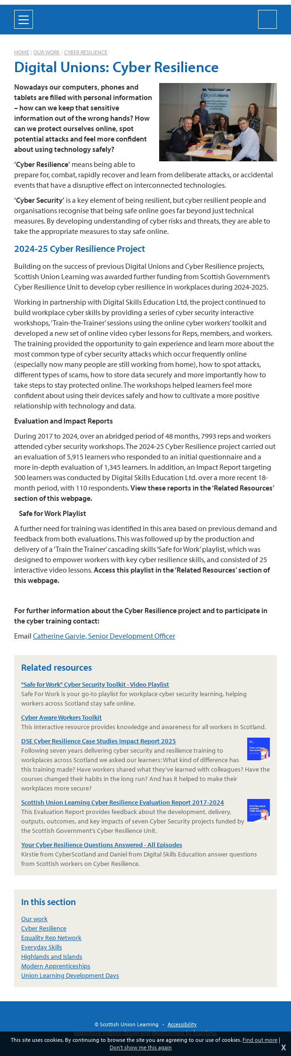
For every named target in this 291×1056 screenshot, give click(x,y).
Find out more (259, 1039)
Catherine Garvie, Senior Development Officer (104, 635)
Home (21, 52)
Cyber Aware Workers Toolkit (61, 717)
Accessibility (182, 1024)
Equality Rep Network (51, 937)
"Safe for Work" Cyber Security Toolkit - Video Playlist (95, 684)
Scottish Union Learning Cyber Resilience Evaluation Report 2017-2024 (145, 802)
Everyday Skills (41, 947)
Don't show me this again (141, 1047)
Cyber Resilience (85, 52)
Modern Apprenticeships (55, 966)
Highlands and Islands (51, 956)
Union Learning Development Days (70, 975)
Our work (46, 52)
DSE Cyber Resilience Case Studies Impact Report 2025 (145, 741)
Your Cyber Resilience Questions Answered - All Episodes (101, 844)
